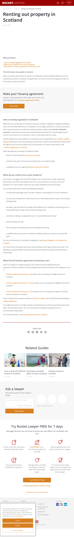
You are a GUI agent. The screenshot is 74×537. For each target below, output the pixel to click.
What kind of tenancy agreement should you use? (22, 66)
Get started (14, 106)
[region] (18, 519)
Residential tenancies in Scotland (35, 315)
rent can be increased (32, 155)
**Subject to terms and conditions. (37, 492)
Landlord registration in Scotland (15, 147)
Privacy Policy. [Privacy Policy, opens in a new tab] (19, 516)
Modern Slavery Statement (43, 508)
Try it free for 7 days (37, 480)
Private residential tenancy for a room (20, 291)
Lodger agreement (10, 301)
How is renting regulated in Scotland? (17, 63)
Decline (17, 525)
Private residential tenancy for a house (20, 283)
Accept (18, 520)
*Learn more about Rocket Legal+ (37, 486)
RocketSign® (35, 447)
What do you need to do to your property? (19, 64)
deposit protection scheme (39, 167)
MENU (69, 2)
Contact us (41, 504)
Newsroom (41, 512)
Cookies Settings (17, 530)
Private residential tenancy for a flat (19, 274)
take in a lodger (39, 298)
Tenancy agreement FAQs (28, 100)
